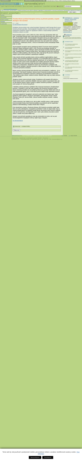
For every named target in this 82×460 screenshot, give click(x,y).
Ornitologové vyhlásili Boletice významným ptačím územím (71, 44)
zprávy (2, 15)
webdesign (22, 138)
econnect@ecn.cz (57, 139)
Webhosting (15, 138)
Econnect (24, 24)
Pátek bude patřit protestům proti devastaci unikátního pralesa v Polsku (71, 61)
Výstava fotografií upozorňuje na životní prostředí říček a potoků (73, 58)
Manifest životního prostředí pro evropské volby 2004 (71, 71)
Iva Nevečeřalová (17, 24)
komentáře (3, 17)
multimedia (4, 23)
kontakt (65, 135)
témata (3, 21)
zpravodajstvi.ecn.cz (27, 13)
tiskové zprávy (4, 19)
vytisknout (67, 35)
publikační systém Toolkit (34, 138)
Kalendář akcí (50, 0)
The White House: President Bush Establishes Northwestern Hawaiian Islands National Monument (72, 38)
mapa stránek (73, 135)
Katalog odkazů (67, 0)
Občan (73, 0)
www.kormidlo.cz (67, 31)
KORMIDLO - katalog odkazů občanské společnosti (72, 19)
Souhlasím (47, 457)
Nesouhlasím (35, 457)
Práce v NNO (58, 0)
